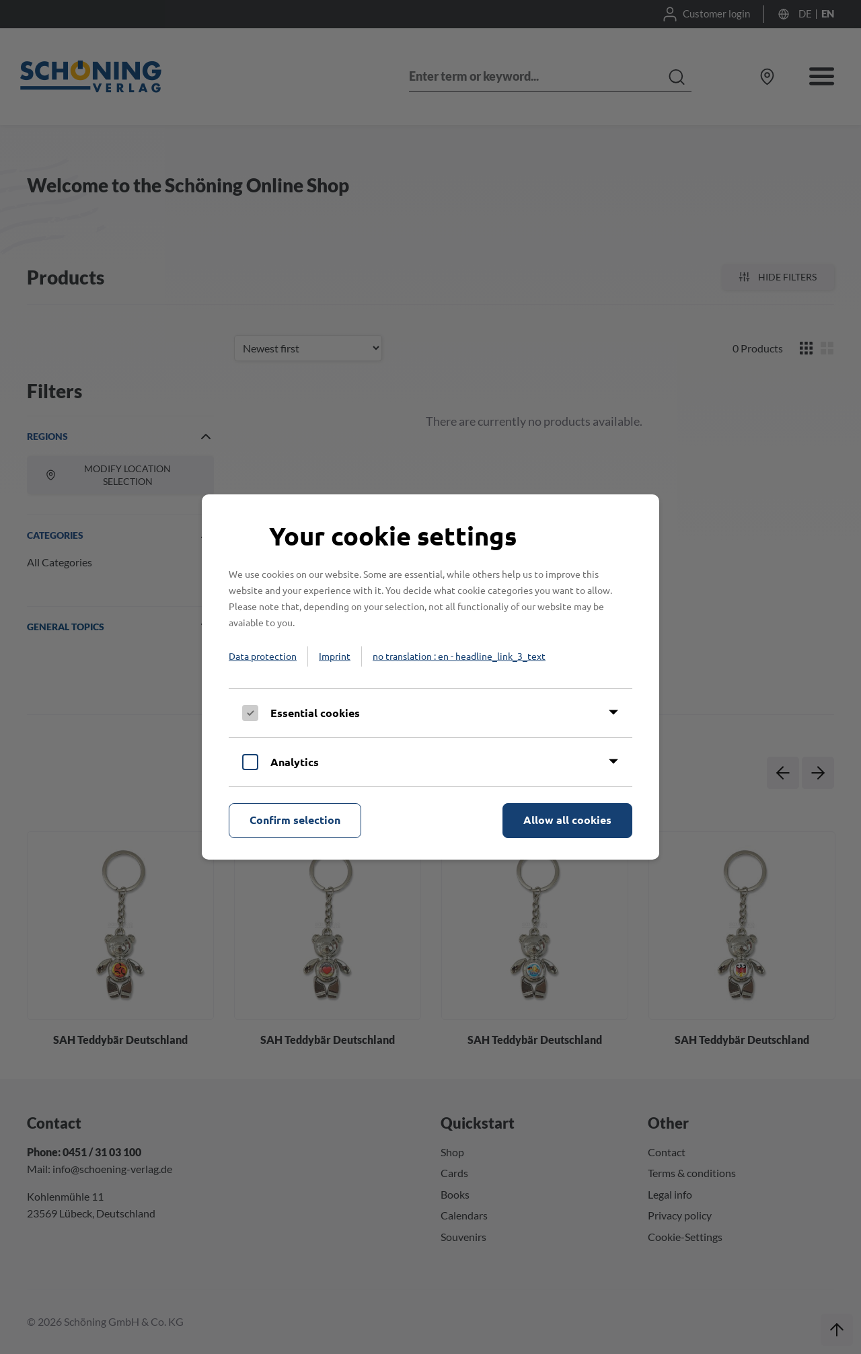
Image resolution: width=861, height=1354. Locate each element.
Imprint (334, 656)
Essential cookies (315, 713)
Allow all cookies (567, 820)
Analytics (294, 762)
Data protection (263, 656)
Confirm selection (295, 820)
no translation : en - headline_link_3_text (459, 656)
